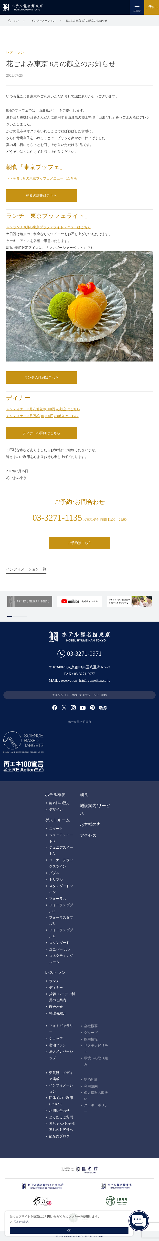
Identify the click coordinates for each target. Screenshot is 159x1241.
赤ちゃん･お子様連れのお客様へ (62, 1127)
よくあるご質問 (61, 1117)
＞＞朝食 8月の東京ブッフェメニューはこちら (41, 178)
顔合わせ (56, 1007)
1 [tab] (9, 616)
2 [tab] (14, 616)
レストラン (55, 972)
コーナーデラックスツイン (61, 863)
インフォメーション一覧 (26, 569)
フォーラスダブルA (61, 933)
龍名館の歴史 (59, 803)
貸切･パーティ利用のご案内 (62, 997)
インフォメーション (61, 1088)
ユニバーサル (59, 949)
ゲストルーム (57, 820)
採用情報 (91, 1039)
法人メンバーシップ (61, 1055)
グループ (91, 1033)
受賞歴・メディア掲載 (61, 1076)
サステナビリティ (96, 1049)
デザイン (56, 809)
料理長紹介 (57, 1013)
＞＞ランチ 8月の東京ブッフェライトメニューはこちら (48, 227)
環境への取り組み (96, 1061)
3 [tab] (19, 616)
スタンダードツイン (61, 889)
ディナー (56, 987)
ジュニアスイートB (61, 838)
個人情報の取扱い (96, 1096)
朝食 (84, 794)
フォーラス (57, 899)
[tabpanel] (30, 601)
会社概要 (91, 1026)
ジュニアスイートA (61, 850)
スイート (56, 829)
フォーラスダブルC (61, 908)
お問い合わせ (59, 1110)
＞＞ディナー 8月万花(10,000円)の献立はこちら (42, 416)
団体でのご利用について (61, 1101)
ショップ (56, 1038)
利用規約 (91, 1086)
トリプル (56, 879)
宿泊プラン (57, 1045)
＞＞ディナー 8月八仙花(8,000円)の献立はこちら (43, 409)
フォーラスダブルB (61, 921)
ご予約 (150, 7)
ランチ (54, 981)
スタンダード (59, 943)
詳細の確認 (21, 1222)
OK (69, 1230)
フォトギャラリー (61, 1029)
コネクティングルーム (61, 959)
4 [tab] (24, 616)
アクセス (88, 835)
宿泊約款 (91, 1080)
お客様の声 (90, 824)
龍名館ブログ (59, 1136)
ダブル (54, 873)
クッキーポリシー (96, 1108)
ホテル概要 (55, 794)
